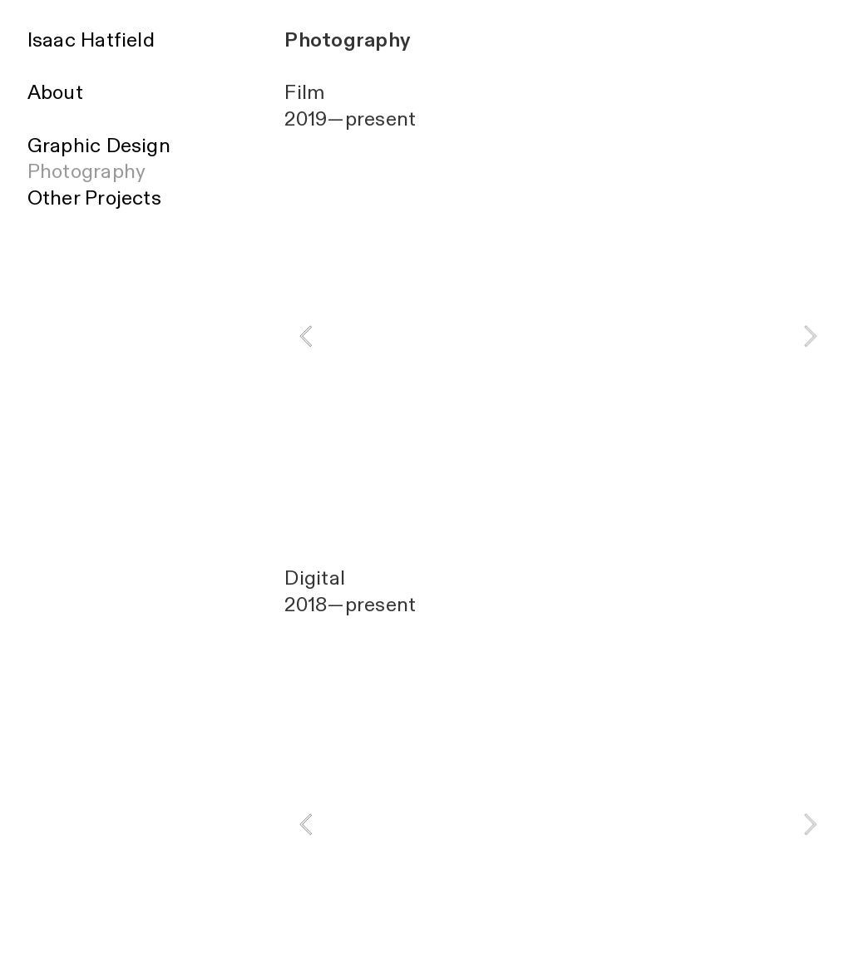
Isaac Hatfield (91, 40)
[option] (558, 336)
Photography (86, 171)
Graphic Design (98, 146)
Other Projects (94, 198)
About (55, 92)
